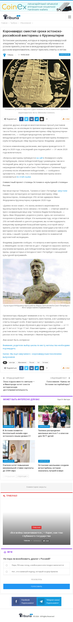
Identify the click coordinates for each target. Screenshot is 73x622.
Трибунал (36, 527)
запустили (62, 190)
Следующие (22, 476)
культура (12, 362)
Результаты (36, 579)
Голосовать (36, 586)
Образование (65, 54)
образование (22, 362)
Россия (31, 362)
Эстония (45, 362)
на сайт (39, 158)
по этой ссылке (24, 176)
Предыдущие (9, 476)
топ (38, 362)
